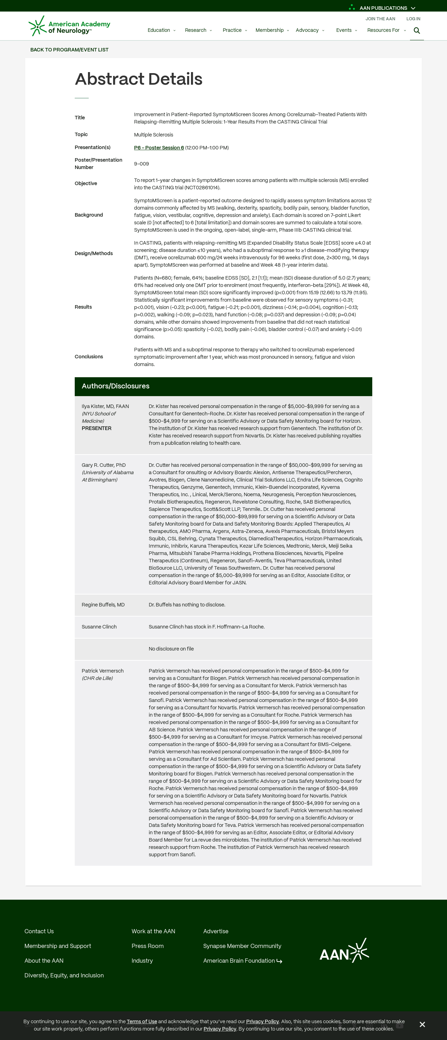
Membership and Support (57, 946)
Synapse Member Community (242, 946)
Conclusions (89, 356)
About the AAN (44, 961)
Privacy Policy (262, 1021)
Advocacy (307, 30)
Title (80, 117)
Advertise (215, 931)
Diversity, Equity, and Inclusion (64, 975)
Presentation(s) (93, 147)
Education (159, 30)
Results (83, 307)
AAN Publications (378, 8)
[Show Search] (417, 31)
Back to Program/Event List (69, 50)
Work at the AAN (153, 931)
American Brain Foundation (239, 961)
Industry (142, 961)
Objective (86, 183)
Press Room (148, 946)
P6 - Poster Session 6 (159, 148)
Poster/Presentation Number (98, 164)
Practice (232, 30)
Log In (413, 19)
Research (195, 30)
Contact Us (39, 931)
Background (89, 215)
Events (344, 30)
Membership (270, 30)
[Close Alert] (422, 1025)
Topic (81, 134)
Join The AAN (380, 19)
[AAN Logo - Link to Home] (69, 26)
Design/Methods (94, 253)
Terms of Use (142, 1021)
